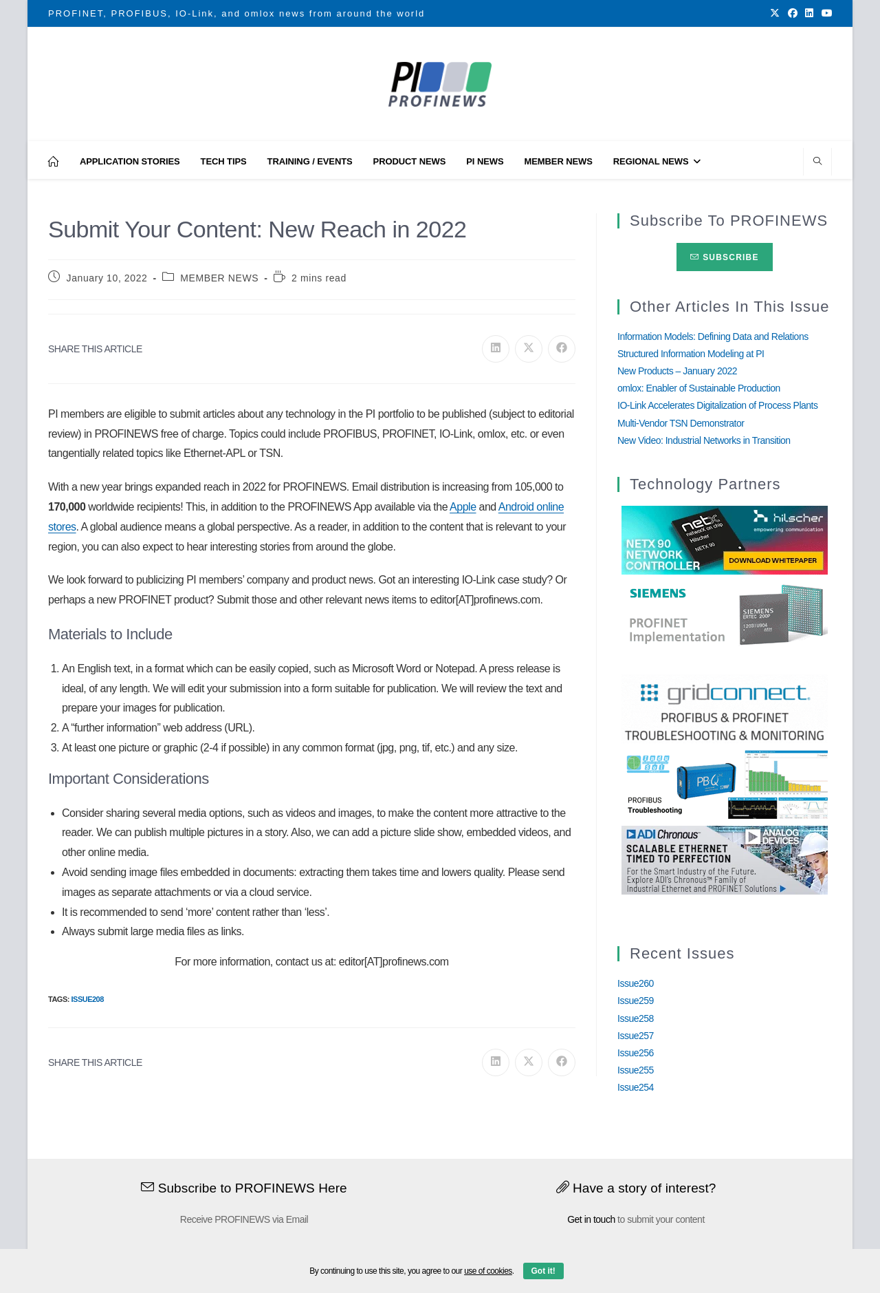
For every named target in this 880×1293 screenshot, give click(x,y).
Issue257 (635, 1035)
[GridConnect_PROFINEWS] (725, 708)
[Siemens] (725, 615)
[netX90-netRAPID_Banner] (725, 539)
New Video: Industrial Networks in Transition (704, 440)
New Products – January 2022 (677, 370)
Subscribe (724, 257)
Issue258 (635, 1018)
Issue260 (635, 983)
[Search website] (817, 162)
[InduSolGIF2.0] (725, 783)
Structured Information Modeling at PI (690, 353)
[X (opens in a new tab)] (775, 14)
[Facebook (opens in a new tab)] (793, 14)
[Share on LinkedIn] (495, 349)
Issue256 (635, 1052)
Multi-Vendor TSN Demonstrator (680, 423)
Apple (463, 507)
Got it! (543, 1271)
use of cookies (488, 1271)
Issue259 (635, 1000)
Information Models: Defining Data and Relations (712, 336)
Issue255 (635, 1070)
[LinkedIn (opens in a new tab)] (809, 14)
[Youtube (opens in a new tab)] (825, 14)
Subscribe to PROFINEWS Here (244, 1188)
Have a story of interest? (636, 1188)
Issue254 (635, 1087)
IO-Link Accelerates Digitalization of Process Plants (717, 405)
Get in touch (591, 1219)
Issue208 (87, 999)
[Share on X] (528, 349)
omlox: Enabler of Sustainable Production (698, 388)
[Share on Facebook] (561, 349)
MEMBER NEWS (219, 278)
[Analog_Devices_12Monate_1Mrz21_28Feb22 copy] (725, 859)
